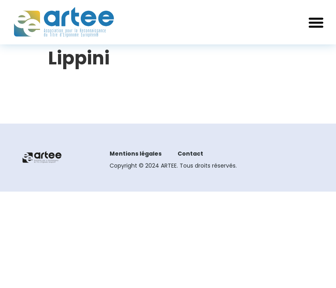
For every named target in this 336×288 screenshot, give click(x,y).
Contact (190, 154)
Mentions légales (136, 154)
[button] (316, 22)
